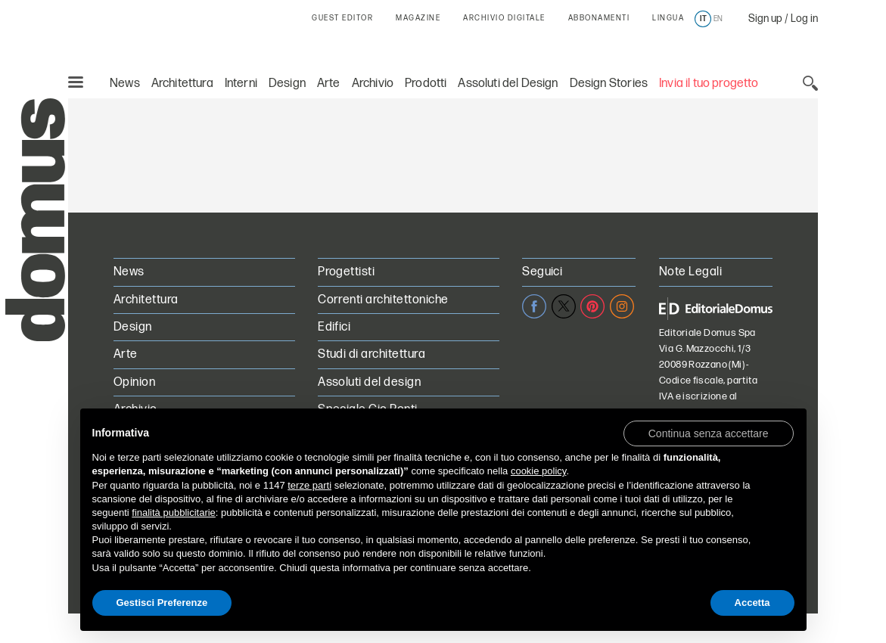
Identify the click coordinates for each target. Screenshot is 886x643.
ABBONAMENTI (599, 18)
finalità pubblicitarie (174, 512)
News (125, 83)
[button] (708, 433)
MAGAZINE (418, 18)
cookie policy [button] (538, 471)
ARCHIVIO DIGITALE (504, 18)
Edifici (334, 327)
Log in (804, 18)
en (718, 19)
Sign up (765, 18)
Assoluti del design (369, 382)
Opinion (134, 382)
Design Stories (609, 83)
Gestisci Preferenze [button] (162, 602)
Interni (241, 83)
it (703, 19)
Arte (328, 83)
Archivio (372, 83)
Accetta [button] (752, 602)
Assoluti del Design (508, 83)
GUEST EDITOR (342, 18)
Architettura (182, 83)
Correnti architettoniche (383, 300)
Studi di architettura (371, 354)
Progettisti (346, 272)
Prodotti (425, 83)
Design (287, 83)
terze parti (309, 485)
